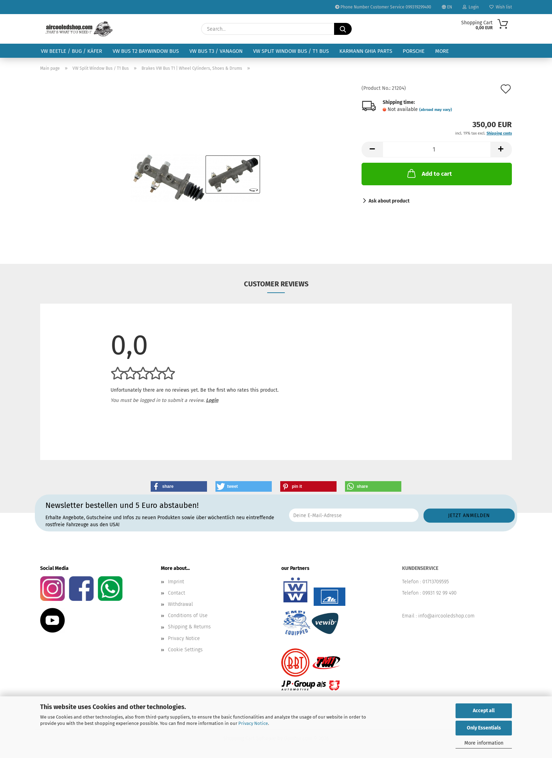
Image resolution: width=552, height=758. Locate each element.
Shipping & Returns (189, 627)
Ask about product (389, 201)
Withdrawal (180, 604)
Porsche (414, 51)
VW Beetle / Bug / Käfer (71, 51)
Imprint (176, 582)
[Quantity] (437, 149)
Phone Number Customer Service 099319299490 (383, 7)
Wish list (500, 7)
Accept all (484, 711)
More (442, 51)
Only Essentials (484, 728)
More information (483, 743)
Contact (176, 593)
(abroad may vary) (435, 109)
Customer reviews (276, 284)
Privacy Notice (253, 723)
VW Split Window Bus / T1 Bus (291, 51)
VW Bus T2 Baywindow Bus (146, 51)
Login (471, 7)
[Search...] (343, 29)
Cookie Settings (185, 650)
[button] (372, 149)
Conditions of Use (188, 616)
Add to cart (429, 173)
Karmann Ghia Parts (365, 51)
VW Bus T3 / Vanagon (216, 51)
